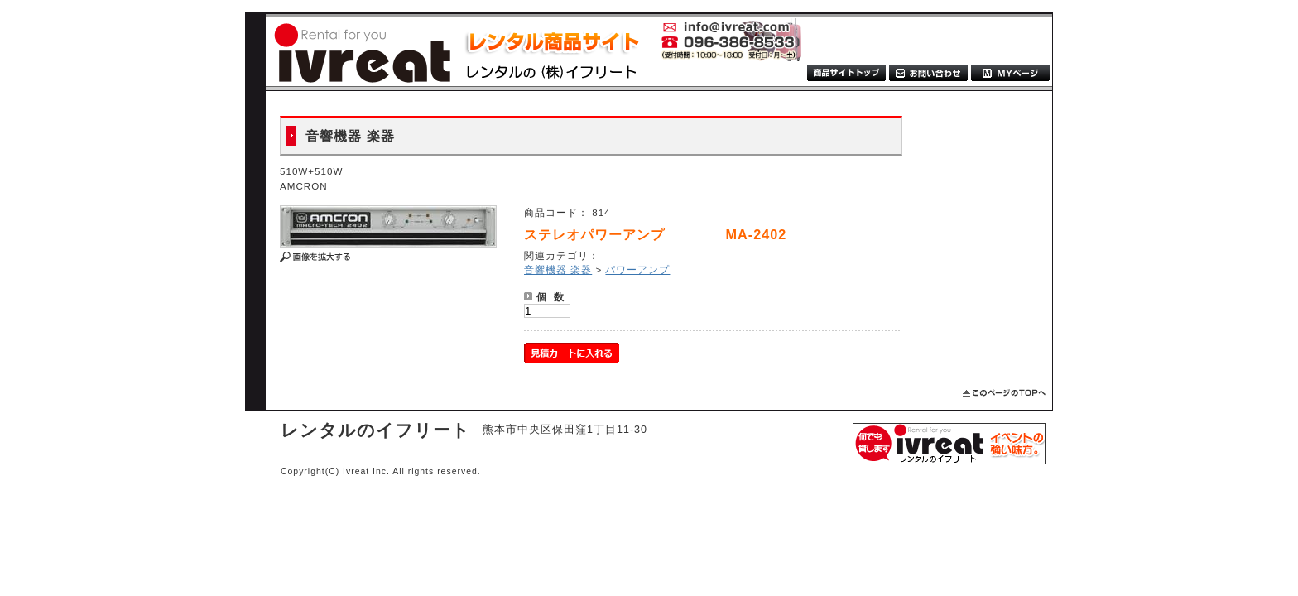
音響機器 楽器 (558, 269)
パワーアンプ (637, 269)
